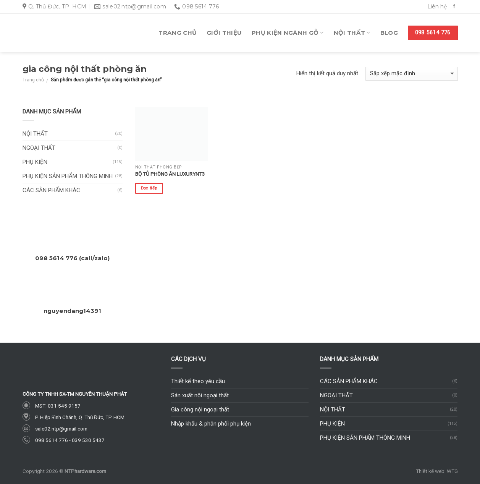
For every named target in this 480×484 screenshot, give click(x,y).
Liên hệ (437, 6)
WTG (452, 471)
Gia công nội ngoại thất (200, 409)
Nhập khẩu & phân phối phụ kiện (211, 423)
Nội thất (352, 33)
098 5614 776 (51, 440)
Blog (389, 32)
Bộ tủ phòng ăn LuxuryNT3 (170, 174)
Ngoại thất (39, 147)
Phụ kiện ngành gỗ (288, 33)
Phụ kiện (35, 162)
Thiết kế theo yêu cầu (198, 381)
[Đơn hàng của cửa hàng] (411, 74)
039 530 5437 (88, 440)
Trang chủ (177, 32)
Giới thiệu (224, 32)
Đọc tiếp (149, 188)
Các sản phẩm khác (51, 190)
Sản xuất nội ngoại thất (200, 395)
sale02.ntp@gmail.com (61, 429)
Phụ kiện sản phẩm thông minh (68, 176)
